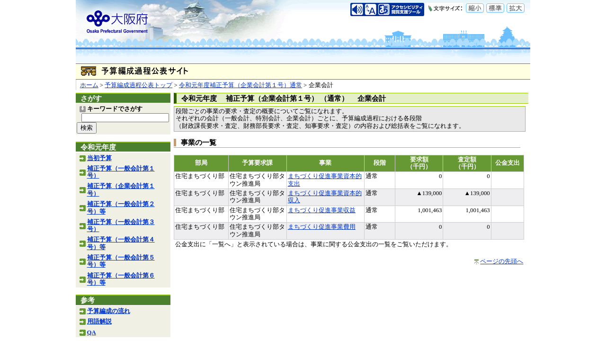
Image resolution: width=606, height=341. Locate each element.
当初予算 (99, 158)
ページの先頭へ (501, 261)
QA (91, 332)
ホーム (89, 85)
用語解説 (99, 321)
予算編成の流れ (108, 311)
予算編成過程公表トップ (138, 85)
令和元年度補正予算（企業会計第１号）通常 (240, 85)
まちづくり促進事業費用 (322, 227)
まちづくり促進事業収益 (322, 210)
